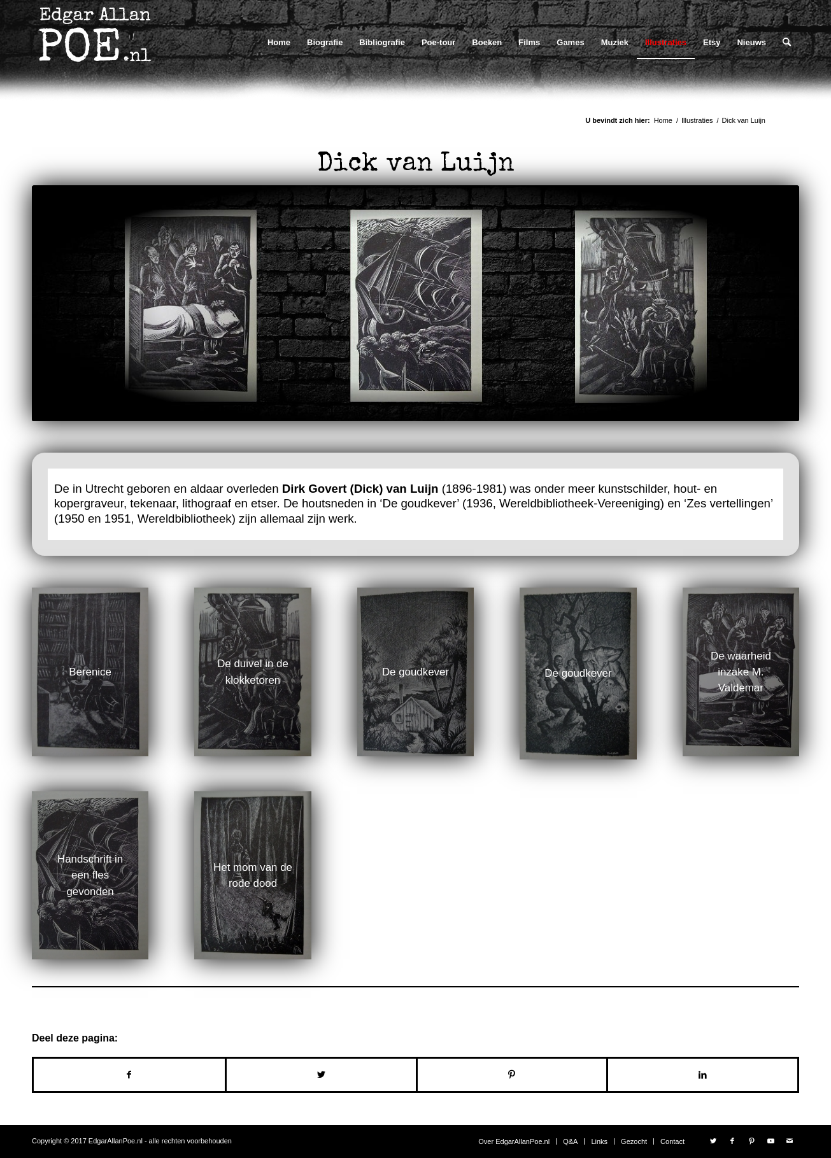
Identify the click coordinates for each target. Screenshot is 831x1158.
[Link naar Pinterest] (751, 1140)
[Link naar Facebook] (732, 1140)
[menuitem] (279, 42)
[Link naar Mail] (789, 1140)
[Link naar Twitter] (713, 1140)
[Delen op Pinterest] (512, 1075)
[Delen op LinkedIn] (702, 1075)
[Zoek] (786, 42)
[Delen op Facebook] (129, 1075)
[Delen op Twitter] (321, 1075)
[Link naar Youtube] (770, 1140)
